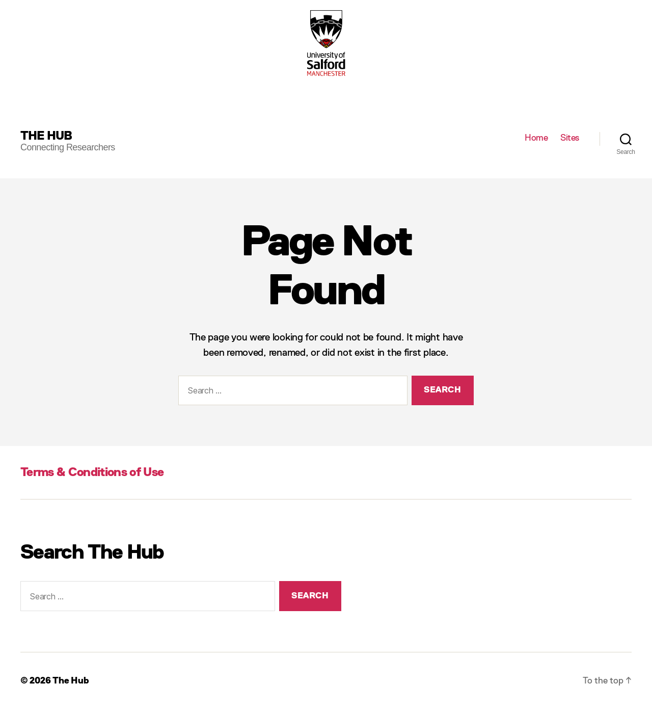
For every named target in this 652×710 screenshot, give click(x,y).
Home (536, 138)
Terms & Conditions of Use (92, 472)
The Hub (46, 136)
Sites (569, 138)
